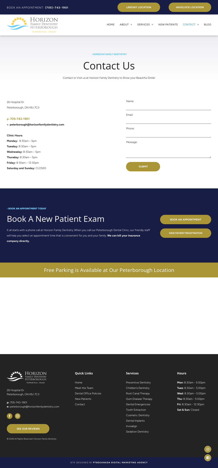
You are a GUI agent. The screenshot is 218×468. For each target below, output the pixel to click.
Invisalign (131, 426)
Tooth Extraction (136, 409)
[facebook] (9, 416)
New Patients (83, 398)
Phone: (130, 128)
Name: (130, 101)
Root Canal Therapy (138, 393)
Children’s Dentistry (138, 388)
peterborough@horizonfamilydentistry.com (34, 406)
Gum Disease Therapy (139, 398)
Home (78, 382)
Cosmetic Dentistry (138, 415)
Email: (129, 114)
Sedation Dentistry (137, 431)
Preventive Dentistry (138, 382)
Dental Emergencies (138, 404)
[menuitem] (108, 24)
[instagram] (17, 416)
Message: (131, 142)
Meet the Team (84, 388)
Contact (80, 404)
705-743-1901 (18, 402)
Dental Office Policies (88, 393)
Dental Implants (135, 420)
